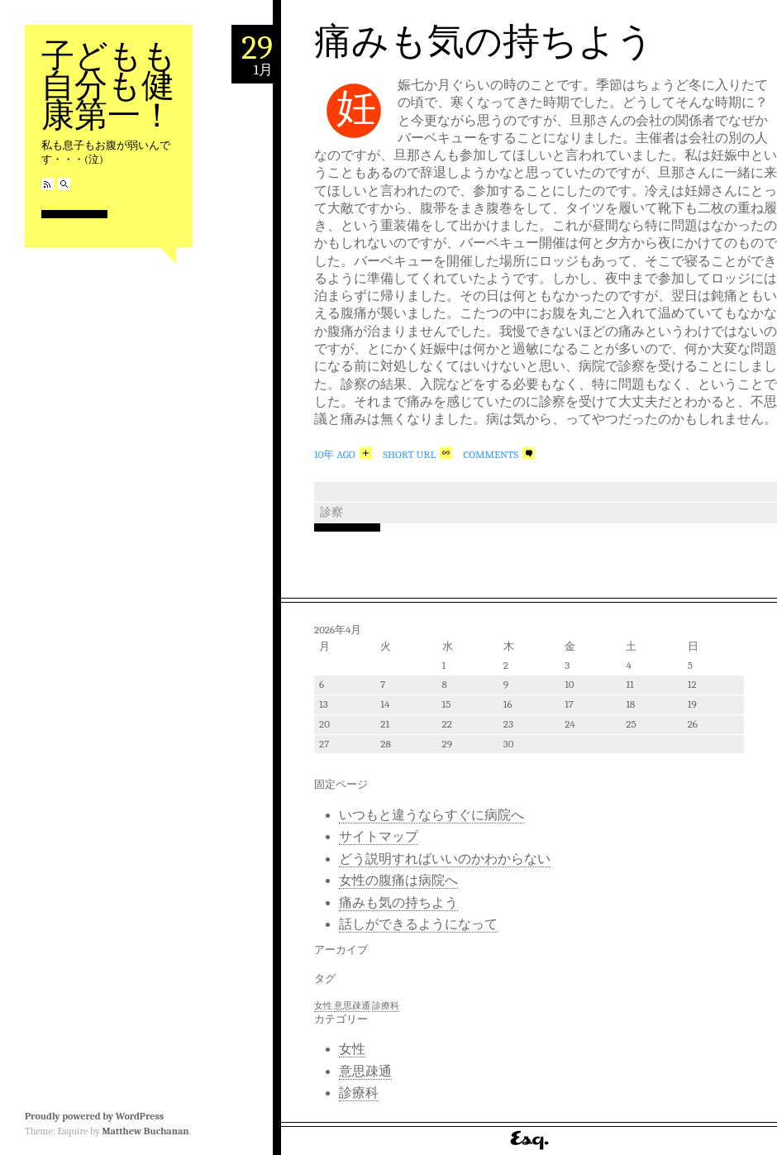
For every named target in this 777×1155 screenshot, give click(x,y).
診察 (331, 512)
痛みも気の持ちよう (484, 41)
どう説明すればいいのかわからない (445, 859)
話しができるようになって (418, 924)
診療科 (359, 1093)
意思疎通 (365, 1071)
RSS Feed (47, 184)
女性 (352, 1049)
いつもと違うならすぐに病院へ (431, 815)
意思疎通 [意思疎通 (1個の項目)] (352, 1005)
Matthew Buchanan (145, 1131)
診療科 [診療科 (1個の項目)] (385, 1005)
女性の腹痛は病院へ (398, 880)
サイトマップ (378, 836)
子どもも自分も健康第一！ (108, 85)
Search (64, 184)
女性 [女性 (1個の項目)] (323, 1005)
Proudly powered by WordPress (94, 1116)
